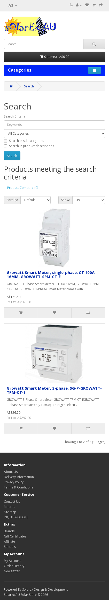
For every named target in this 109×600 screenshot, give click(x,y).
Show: (65, 200)
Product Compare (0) (22, 187)
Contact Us (12, 501)
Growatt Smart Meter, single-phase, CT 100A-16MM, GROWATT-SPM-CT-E (51, 274)
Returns (9, 507)
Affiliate (9, 541)
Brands (9, 531)
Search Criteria (14, 116)
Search (29, 86)
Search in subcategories (24, 141)
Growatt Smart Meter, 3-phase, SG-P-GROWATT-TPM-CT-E (54, 390)
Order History (14, 566)
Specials (10, 546)
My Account (12, 560)
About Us (11, 472)
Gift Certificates (15, 536)
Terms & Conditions (18, 487)
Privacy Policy (14, 482)
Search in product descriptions (29, 146)
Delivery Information (19, 477)
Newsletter (12, 571)
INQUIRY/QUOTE (16, 517)
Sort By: (12, 200)
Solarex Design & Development (45, 589)
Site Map (10, 512)
